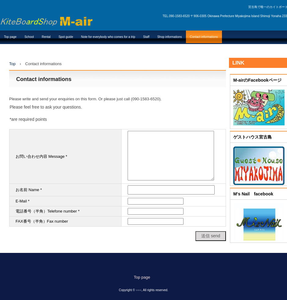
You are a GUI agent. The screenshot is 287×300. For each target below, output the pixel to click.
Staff (146, 37)
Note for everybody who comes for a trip (108, 37)
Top (12, 63)
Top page (10, 37)
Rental (46, 37)
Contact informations (204, 37)
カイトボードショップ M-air (46, 19)
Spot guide (66, 37)
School (29, 37)
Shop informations (169, 37)
